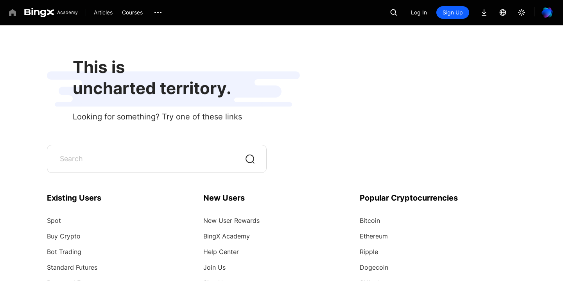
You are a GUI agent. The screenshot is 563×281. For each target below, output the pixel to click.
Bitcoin (370, 220)
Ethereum (374, 236)
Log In (419, 12)
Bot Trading (64, 252)
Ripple (369, 252)
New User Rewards (231, 220)
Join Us (214, 267)
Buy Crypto (64, 236)
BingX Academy (226, 236)
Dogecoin (374, 267)
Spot (54, 220)
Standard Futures (72, 267)
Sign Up (453, 12)
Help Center (221, 252)
